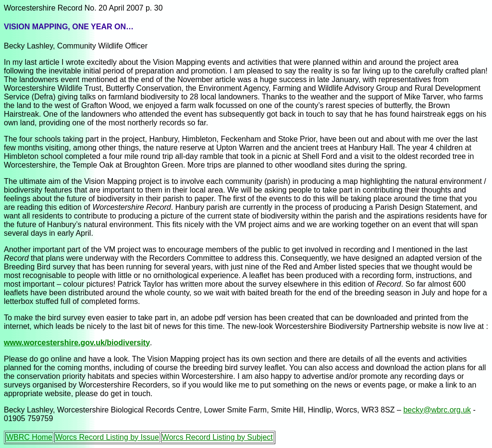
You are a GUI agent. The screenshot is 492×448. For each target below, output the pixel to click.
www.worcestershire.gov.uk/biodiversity (77, 343)
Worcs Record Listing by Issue (107, 437)
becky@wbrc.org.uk (437, 410)
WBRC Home (29, 437)
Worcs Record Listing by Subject (217, 437)
